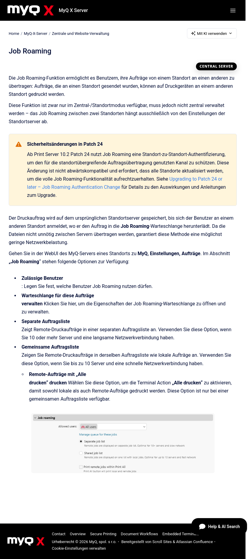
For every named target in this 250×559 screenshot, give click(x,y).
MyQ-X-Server (35, 33)
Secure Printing (103, 534)
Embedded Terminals (180, 534)
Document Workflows (139, 534)
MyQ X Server (73, 10)
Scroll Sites (162, 541)
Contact (58, 534)
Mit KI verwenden (212, 33)
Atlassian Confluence (194, 541)
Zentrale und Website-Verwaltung (80, 33)
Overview (78, 534)
